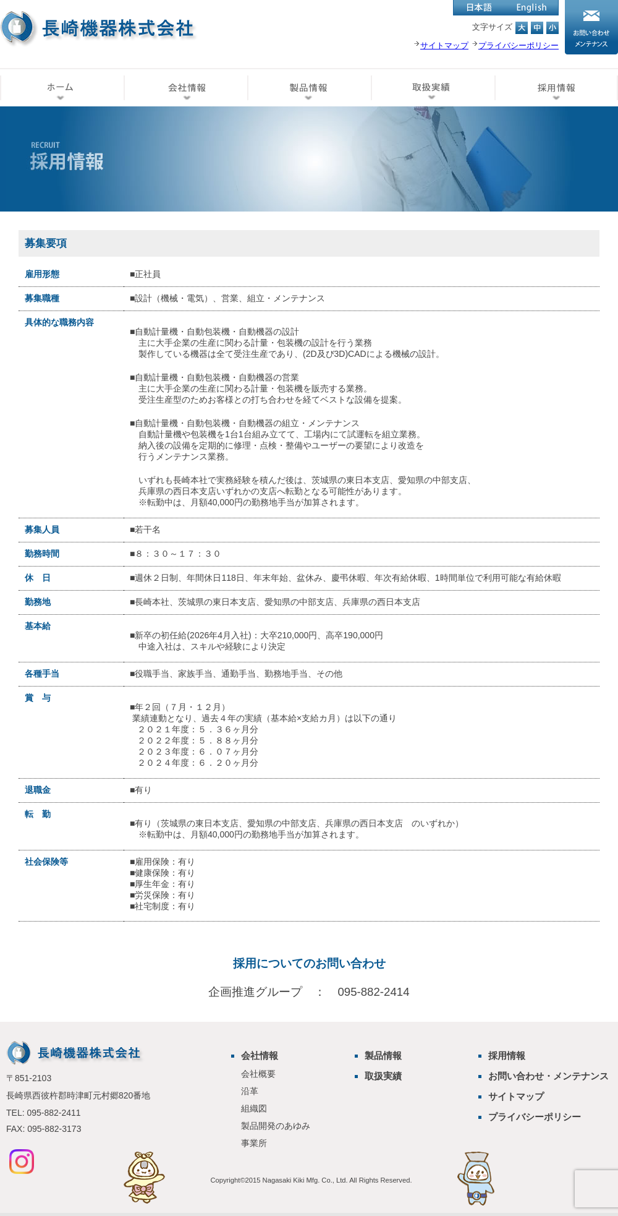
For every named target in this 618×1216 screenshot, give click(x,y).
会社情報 (185, 87)
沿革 (249, 1091)
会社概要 (258, 1074)
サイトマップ (516, 1096)
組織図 (254, 1108)
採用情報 (556, 87)
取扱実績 (432, 87)
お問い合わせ (591, 27)
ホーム (62, 87)
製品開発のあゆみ (275, 1126)
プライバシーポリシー (534, 1116)
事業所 (254, 1143)
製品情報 (309, 87)
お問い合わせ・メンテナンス (548, 1076)
